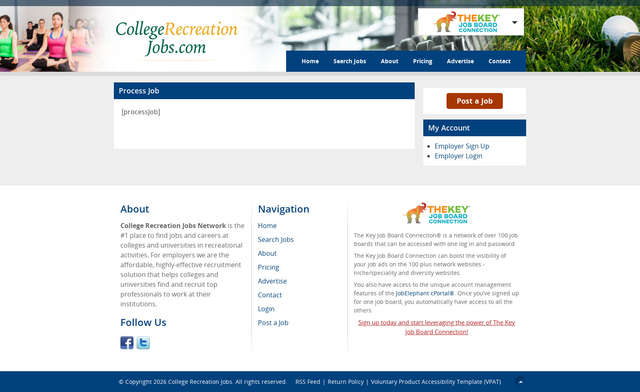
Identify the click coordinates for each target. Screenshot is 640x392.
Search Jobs (349, 61)
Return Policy (346, 381)
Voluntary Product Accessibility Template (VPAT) (436, 381)
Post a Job (475, 101)
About (389, 61)
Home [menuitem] (267, 225)
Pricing (422, 61)
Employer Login (458, 155)
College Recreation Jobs (200, 381)
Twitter (143, 342)
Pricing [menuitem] (268, 267)
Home (310, 61)
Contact (500, 61)
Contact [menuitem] (270, 294)
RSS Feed (308, 381)
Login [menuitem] (266, 308)
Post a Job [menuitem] (273, 322)
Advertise (460, 61)
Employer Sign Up (462, 146)
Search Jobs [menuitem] (276, 239)
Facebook (126, 342)
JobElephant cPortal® (425, 293)
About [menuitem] (267, 253)
